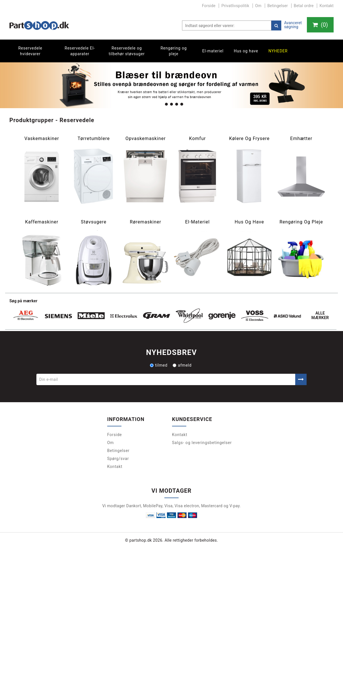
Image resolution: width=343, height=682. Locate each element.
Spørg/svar (118, 458)
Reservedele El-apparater (80, 51)
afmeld (182, 365)
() (320, 24)
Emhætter (301, 138)
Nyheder (278, 51)
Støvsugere (93, 222)
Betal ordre (304, 5)
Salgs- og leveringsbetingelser (202, 442)
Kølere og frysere (249, 138)
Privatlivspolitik (235, 5)
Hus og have (246, 51)
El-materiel (213, 51)
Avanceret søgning (293, 25)
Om (258, 5)
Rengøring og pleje (173, 51)
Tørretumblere (94, 138)
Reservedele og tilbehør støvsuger (126, 51)
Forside (209, 5)
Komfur (197, 138)
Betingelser (277, 5)
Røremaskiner (145, 222)
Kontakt (326, 5)
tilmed (159, 365)
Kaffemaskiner (41, 222)
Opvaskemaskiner (145, 138)
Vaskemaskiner (41, 138)
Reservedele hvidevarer (30, 51)
